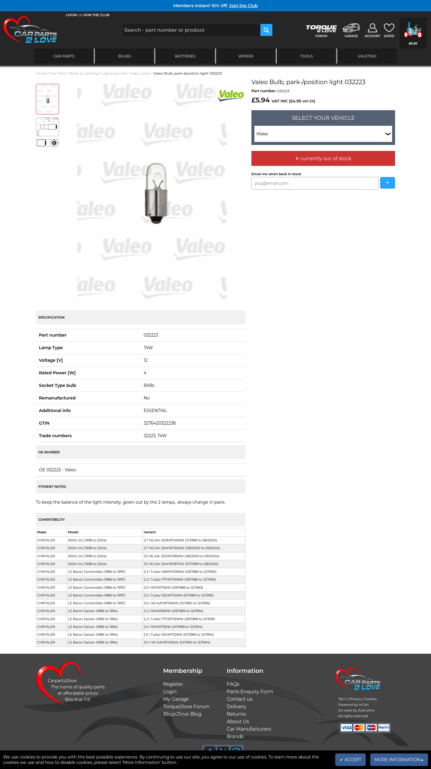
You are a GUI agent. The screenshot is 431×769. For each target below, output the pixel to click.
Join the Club (243, 5)
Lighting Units (115, 73)
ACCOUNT (372, 36)
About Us (238, 721)
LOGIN (71, 15)
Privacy (355, 699)
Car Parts (63, 56)
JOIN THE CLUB (96, 15)
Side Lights (140, 73)
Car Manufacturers (249, 729)
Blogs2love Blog (182, 714)
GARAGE (351, 36)
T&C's (342, 699)
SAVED (389, 36)
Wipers (245, 56)
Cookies (370, 699)
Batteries (185, 56)
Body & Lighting (84, 73)
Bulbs (124, 56)
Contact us (240, 699)
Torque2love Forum (186, 706)
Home (41, 73)
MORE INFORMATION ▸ (399, 759)
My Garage (176, 699)
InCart (364, 705)
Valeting (367, 56)
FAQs (233, 684)
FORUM (321, 36)
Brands (235, 736)
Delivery (236, 706)
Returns (236, 714)
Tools (306, 56)
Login (170, 691)
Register (173, 684)
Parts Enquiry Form (250, 691)
